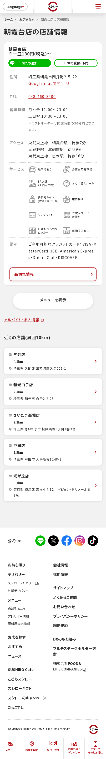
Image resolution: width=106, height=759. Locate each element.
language (16, 6)
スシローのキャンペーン (27, 697)
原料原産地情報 (19, 623)
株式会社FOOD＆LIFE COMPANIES (69, 666)
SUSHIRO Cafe (21, 669)
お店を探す (26, 19)
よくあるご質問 (65, 597)
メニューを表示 (53, 299)
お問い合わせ (64, 606)
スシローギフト (20, 688)
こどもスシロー (20, 678)
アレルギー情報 (18, 616)
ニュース (15, 656)
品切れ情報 (54, 274)
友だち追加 (22, 63)
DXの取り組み (64, 639)
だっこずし (16, 707)
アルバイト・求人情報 (21, 319)
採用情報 (60, 574)
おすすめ (15, 646)
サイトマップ (63, 587)
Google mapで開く (49, 83)
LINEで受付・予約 (76, 63)
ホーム (8, 19)
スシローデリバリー (23, 583)
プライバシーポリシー (70, 616)
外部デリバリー (18, 590)
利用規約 (60, 625)
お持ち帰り (16, 564)
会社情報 (60, 564)
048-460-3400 (42, 96)
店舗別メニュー (18, 608)
